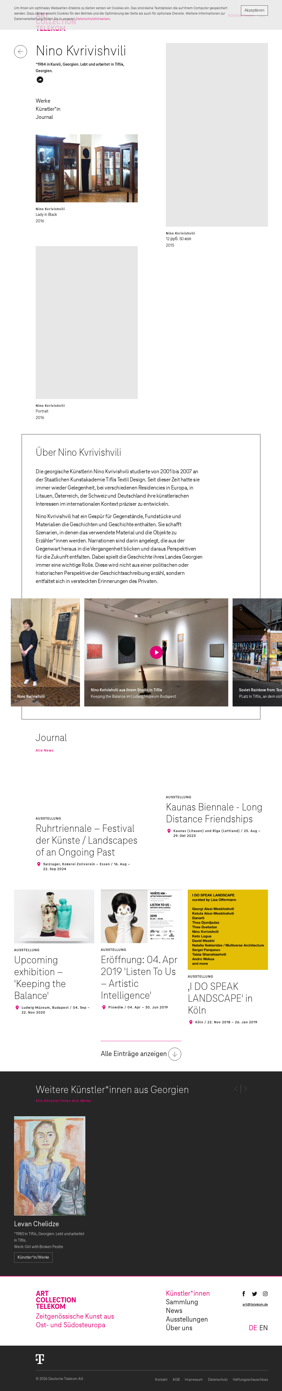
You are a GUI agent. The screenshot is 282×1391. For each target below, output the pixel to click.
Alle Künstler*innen (53, 1101)
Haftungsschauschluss (250, 1380)
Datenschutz (218, 1380)
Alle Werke (81, 1101)
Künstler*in (48, 109)
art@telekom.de (255, 1304)
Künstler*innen (188, 1294)
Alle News (45, 750)
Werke (43, 101)
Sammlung (182, 1302)
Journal (44, 117)
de (253, 1328)
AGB (176, 1380)
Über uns (179, 1328)
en (263, 1328)
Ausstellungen (187, 1319)
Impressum (194, 1380)
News (174, 1311)
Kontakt (161, 1380)
